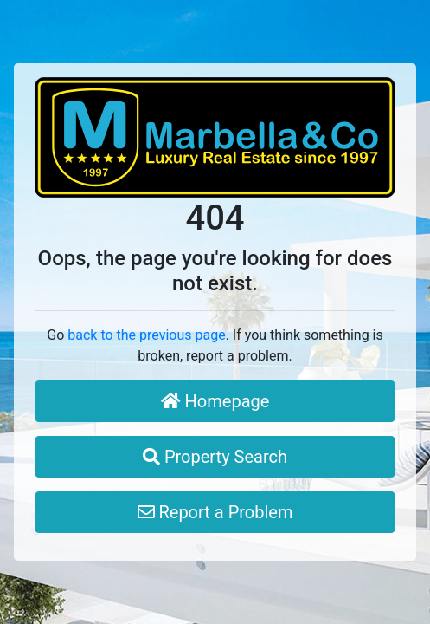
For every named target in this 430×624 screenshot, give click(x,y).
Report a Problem (215, 512)
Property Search (215, 456)
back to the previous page (146, 335)
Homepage (215, 401)
